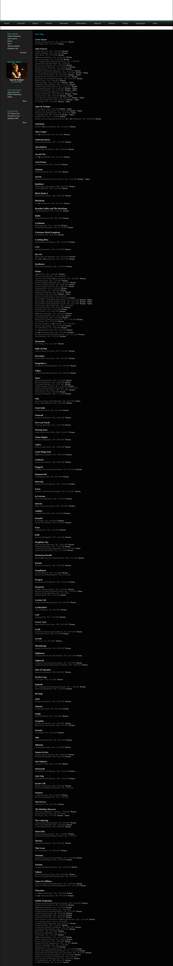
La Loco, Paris (16, 82)
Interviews (64, 23)
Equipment (140, 23)
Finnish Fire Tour (13, 116)
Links (155, 23)
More (24, 101)
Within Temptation (14, 36)
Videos (85, 73)
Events (49, 23)
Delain (9, 41)
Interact (112, 23)
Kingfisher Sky (12, 48)
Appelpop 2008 (12, 118)
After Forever (12, 39)
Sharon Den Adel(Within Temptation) (14, 93)
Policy (125, 23)
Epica (9, 43)
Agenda (97, 23)
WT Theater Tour (13, 113)
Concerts (21, 23)
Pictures (71, 42)
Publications (81, 23)
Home (6, 23)
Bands (35, 23)
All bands (23, 53)
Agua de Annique (13, 46)
